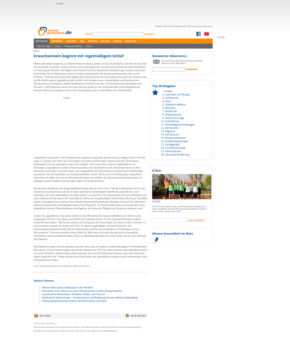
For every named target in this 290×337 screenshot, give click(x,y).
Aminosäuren (173, 151)
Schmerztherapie (175, 148)
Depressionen (173, 114)
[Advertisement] (123, 13)
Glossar (71, 41)
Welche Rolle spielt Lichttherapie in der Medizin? (67, 287)
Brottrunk (171, 111)
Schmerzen (172, 98)
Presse (117, 41)
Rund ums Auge (174, 118)
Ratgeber (57, 41)
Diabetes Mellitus (175, 104)
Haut (168, 101)
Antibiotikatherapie (176, 141)
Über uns (130, 41)
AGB (189, 26)
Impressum (196, 26)
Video (89, 46)
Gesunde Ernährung (177, 154)
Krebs (168, 91)
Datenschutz (208, 26)
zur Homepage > (196, 220)
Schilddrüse (172, 121)
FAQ (82, 41)
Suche (88, 34)
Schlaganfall (172, 144)
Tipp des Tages (44, 46)
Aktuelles (42, 41)
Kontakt (158, 26)
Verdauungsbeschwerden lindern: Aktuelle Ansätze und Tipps (74, 300)
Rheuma (170, 108)
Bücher (105, 41)
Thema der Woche (73, 46)
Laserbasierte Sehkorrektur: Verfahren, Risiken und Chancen (73, 294)
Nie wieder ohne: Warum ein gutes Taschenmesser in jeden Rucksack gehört (82, 290)
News (57, 46)
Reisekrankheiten (175, 138)
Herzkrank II (172, 134)
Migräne (170, 131)
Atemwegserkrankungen (180, 124)
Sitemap (166, 26)
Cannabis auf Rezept (177, 94)
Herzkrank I (172, 128)
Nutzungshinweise (178, 26)
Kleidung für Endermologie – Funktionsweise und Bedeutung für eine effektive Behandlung (90, 297)
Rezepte (92, 41)
